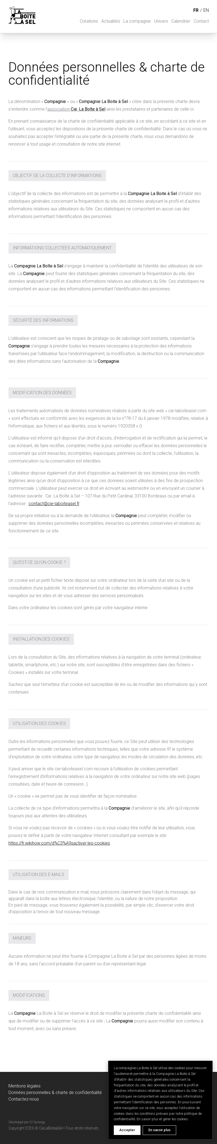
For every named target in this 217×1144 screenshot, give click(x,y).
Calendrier (180, 21)
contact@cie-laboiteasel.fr (54, 503)
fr (195, 10)
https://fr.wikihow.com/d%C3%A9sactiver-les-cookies (59, 843)
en (206, 10)
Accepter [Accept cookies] (127, 1130)
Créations (89, 21)
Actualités (110, 21)
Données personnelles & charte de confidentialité (55, 1092)
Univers (161, 21)
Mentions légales (24, 1086)
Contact (201, 21)
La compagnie (137, 21)
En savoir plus (159, 1130)
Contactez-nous (23, 1099)
